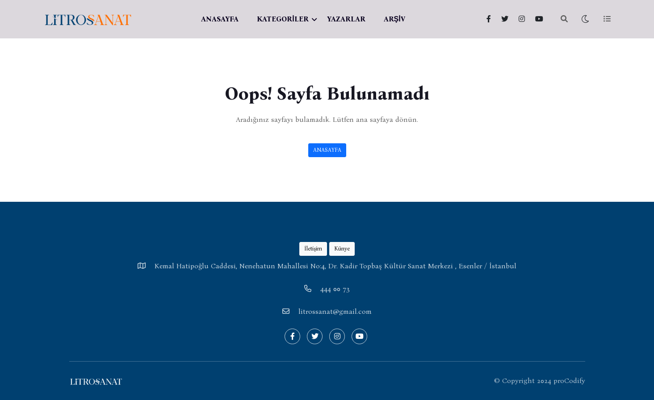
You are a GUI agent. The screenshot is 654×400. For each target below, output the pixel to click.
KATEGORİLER (282, 19)
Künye (342, 248)
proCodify (569, 380)
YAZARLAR (346, 19)
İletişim (313, 248)
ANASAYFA (220, 19)
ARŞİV (394, 19)
